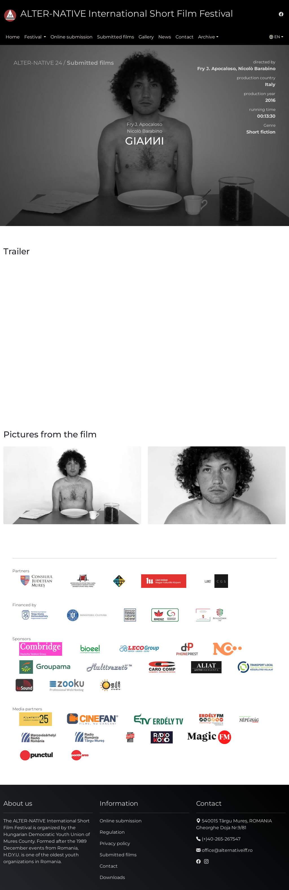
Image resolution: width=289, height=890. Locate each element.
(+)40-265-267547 (218, 839)
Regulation (112, 832)
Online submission (72, 37)
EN (274, 36)
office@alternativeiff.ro (224, 850)
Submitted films (115, 37)
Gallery (146, 37)
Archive (206, 37)
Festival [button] (33, 37)
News (164, 37)
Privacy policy (115, 843)
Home (13, 37)
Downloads (112, 877)
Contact (185, 37)
